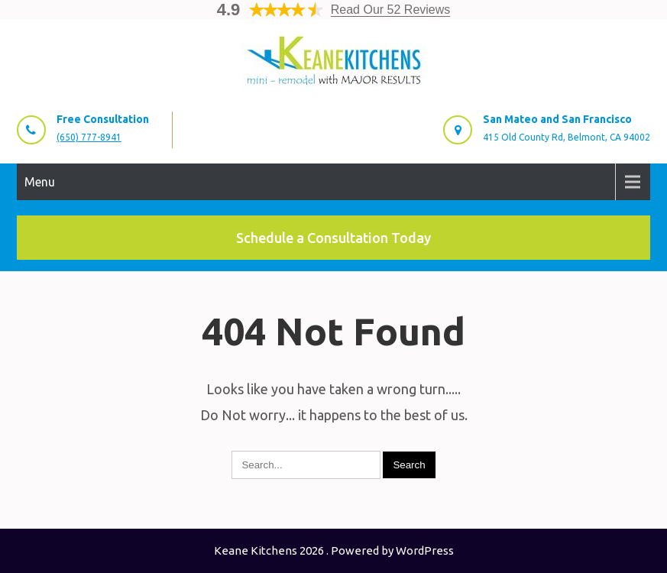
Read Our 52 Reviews (391, 9)
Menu (39, 182)
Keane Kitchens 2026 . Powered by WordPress (334, 550)
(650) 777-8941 (89, 137)
